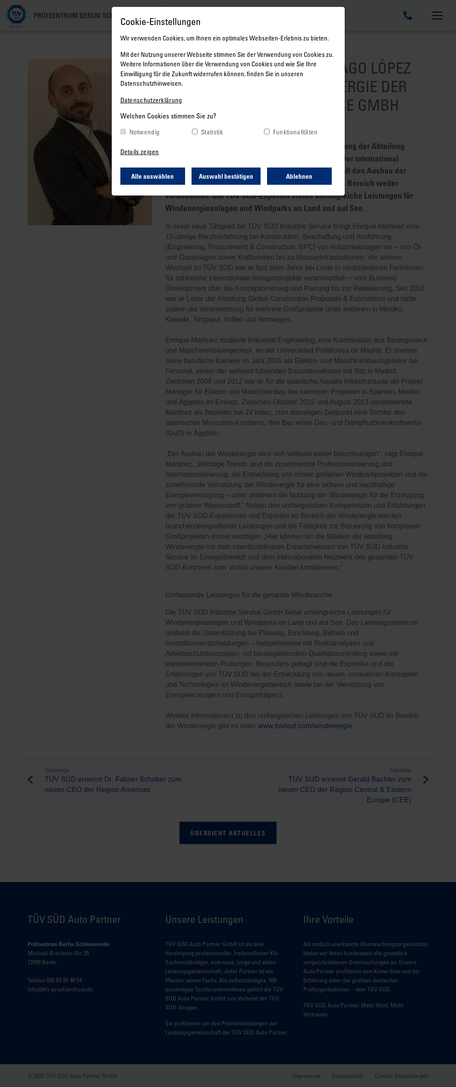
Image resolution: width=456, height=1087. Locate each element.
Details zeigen (139, 151)
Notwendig (144, 132)
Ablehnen (299, 176)
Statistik (212, 132)
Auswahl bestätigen (226, 176)
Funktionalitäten (295, 132)
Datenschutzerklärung (151, 100)
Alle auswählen (152, 176)
